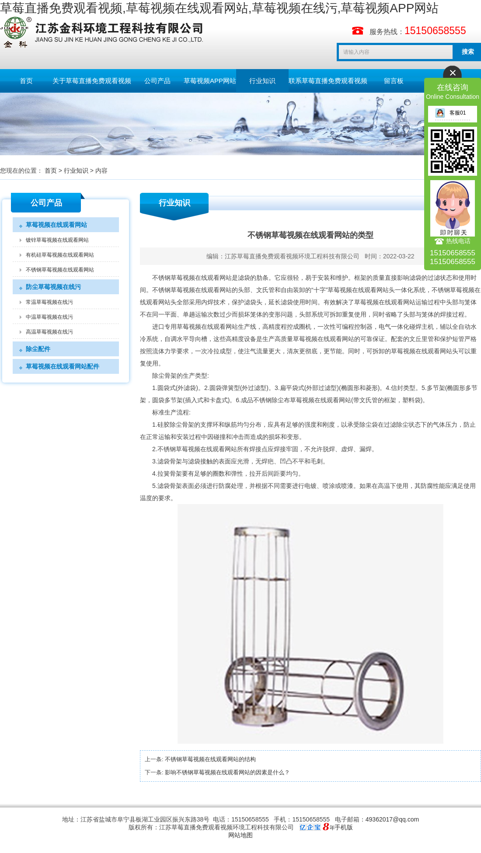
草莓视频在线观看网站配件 (62, 366)
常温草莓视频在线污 (49, 302)
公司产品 (157, 80)
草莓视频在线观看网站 (56, 224)
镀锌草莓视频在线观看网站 (57, 240)
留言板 (394, 80)
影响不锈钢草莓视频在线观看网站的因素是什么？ (227, 772)
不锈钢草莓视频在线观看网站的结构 (210, 759)
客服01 (450, 113)
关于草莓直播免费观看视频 (91, 80)
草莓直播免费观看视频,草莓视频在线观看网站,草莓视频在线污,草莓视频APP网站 (219, 8)
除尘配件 (38, 348)
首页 (26, 80)
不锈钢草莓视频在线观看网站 (60, 270)
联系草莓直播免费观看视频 (328, 80)
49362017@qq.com (392, 819)
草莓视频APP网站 (210, 80)
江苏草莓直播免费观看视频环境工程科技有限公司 (292, 256)
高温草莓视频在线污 (49, 332)
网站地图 (240, 835)
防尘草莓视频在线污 (53, 286)
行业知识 (262, 80)
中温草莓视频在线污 (49, 317)
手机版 (344, 827)
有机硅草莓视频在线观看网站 (60, 255)
